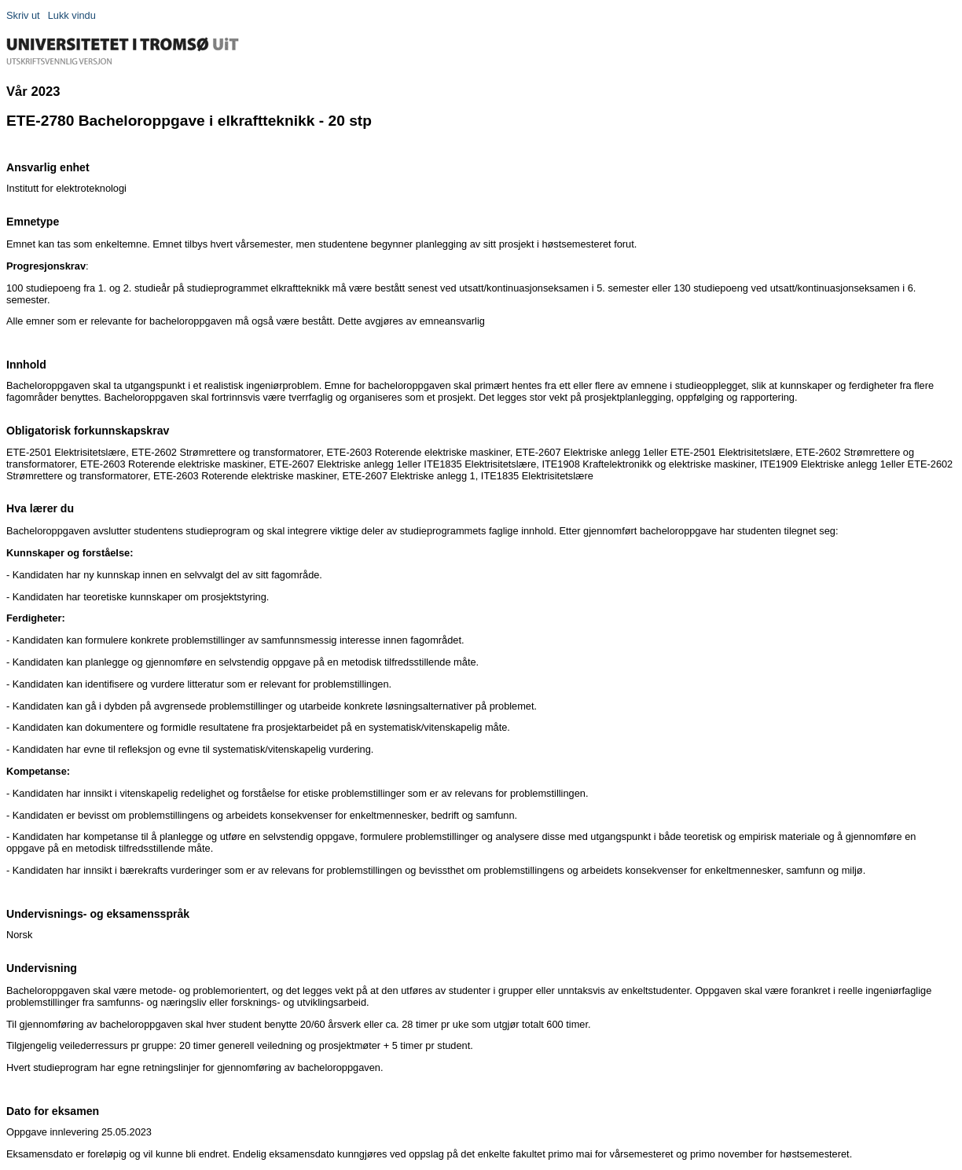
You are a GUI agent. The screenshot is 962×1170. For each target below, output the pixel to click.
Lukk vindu (72, 15)
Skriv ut (23, 15)
